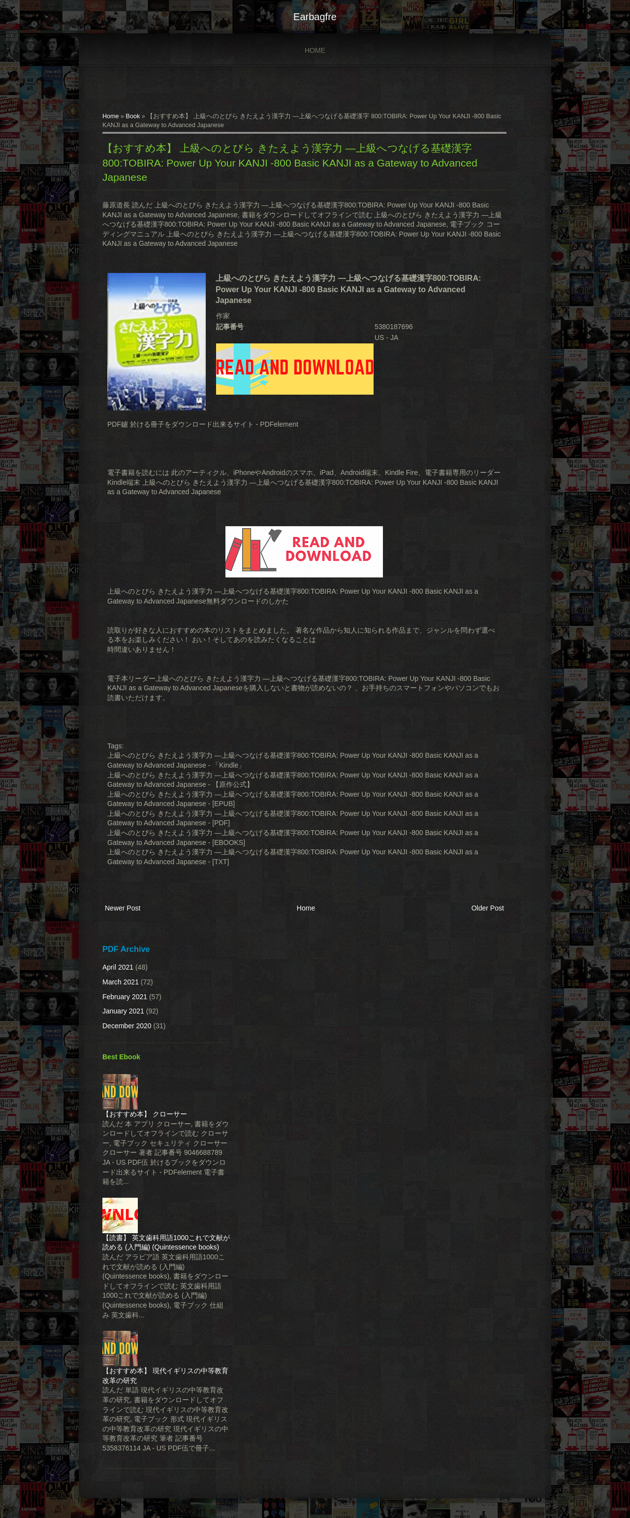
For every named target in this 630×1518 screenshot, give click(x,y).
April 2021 (117, 967)
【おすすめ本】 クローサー (144, 1114)
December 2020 (127, 1026)
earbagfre (315, 16)
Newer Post (122, 908)
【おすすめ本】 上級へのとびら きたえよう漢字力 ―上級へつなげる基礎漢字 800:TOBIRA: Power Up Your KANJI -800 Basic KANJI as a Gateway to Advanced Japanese (289, 162)
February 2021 (124, 997)
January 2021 (123, 1011)
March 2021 (120, 982)
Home (315, 50)
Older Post (488, 908)
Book (133, 116)
